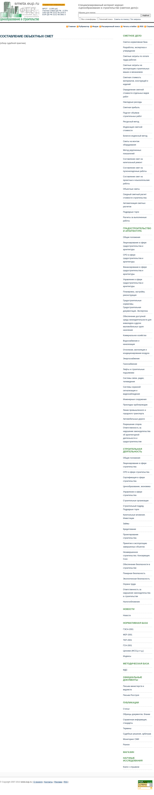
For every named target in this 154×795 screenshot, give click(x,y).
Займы (126, 523)
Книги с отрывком (131, 767)
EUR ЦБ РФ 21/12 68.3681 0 (54, 14)
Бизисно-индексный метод (135, 136)
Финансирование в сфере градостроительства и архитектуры (135, 270)
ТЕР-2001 (127, 640)
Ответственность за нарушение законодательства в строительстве (136, 593)
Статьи (126, 709)
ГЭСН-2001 (128, 629)
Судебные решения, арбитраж (137, 734)
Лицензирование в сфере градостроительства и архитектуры (135, 246)
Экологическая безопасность (136, 579)
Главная (72, 26)
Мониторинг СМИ (131, 739)
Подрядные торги (131, 212)
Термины (127, 728)
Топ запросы (135, 19)
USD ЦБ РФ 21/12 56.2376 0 (54, 13)
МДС (125, 670)
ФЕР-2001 (127, 635)
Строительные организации (135, 501)
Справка (150, 26)
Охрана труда (129, 584)
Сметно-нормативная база (135, 42)
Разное (126, 744)
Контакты (48, 782)
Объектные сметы (131, 189)
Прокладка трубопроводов (135, 405)
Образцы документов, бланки (136, 714)
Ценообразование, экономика (136, 486)
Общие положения (131, 237)
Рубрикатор (84, 26)
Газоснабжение (130, 364)
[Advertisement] (59, 55)
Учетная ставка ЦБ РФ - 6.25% (55, 11)
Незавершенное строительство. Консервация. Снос (136, 555)
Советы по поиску (121, 19)
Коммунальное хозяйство (135, 335)
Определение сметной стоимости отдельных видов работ (136, 93)
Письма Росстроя (131, 695)
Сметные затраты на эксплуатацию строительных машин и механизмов (136, 68)
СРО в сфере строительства (136, 472)
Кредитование (129, 529)
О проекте (38, 782)
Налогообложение (131, 602)
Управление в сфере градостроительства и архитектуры (133, 283)
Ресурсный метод (131, 122)
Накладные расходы (132, 102)
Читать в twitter (130, 26)
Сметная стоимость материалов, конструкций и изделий (135, 80)
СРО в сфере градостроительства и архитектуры (133, 258)
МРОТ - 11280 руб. (50, 9)
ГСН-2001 (127, 645)
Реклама (58, 782)
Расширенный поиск (111, 26)
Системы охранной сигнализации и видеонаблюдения (132, 390)
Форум (95, 26)
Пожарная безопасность (134, 573)
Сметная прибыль (131, 107)
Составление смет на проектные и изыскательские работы (136, 180)
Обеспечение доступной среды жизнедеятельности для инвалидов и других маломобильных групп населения (137, 323)
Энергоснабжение (131, 358)
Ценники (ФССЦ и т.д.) (133, 651)
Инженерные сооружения (135, 399)
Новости (127, 615)
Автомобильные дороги (134, 419)
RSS (141, 26)
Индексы (127, 656)
